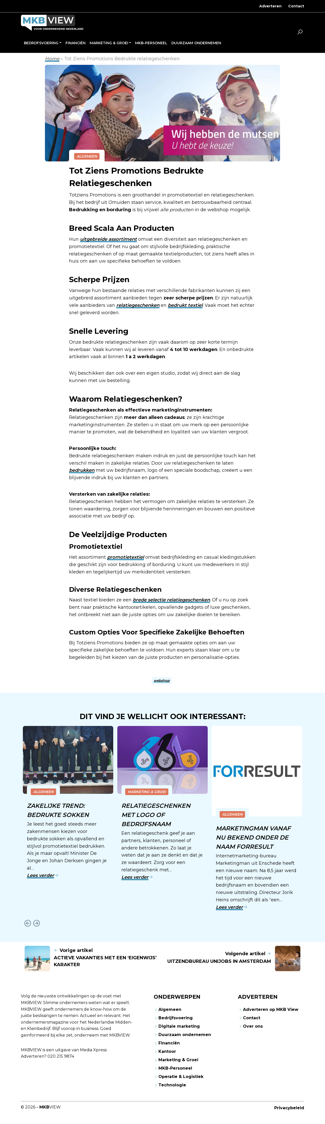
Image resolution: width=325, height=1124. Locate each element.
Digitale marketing (179, 1025)
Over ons (253, 1025)
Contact (296, 6)
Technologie (172, 1084)
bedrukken (81, 470)
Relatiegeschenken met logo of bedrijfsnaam (156, 814)
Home (52, 59)
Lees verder (43, 875)
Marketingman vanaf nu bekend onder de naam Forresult (254, 837)
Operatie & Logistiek (180, 1075)
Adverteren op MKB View (270, 1008)
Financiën (169, 1042)
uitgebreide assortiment (108, 239)
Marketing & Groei (147, 791)
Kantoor (167, 1050)
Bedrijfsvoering (175, 1017)
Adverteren (270, 6)
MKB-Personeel (175, 1067)
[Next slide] (36, 922)
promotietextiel (125, 557)
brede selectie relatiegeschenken (171, 600)
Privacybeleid (289, 1107)
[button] (300, 32)
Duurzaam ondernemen (184, 1033)
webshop (162, 680)
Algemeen (87, 156)
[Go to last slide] (27, 922)
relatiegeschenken (137, 305)
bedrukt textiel (185, 305)
